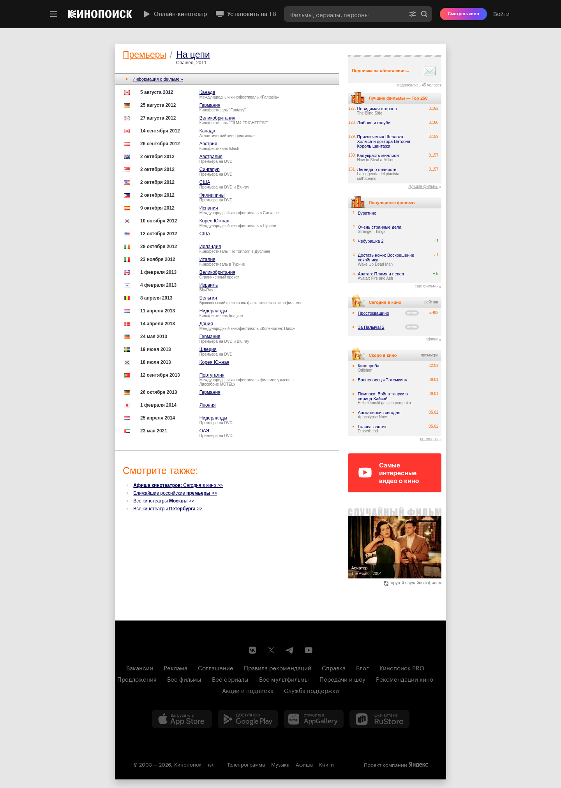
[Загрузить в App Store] (182, 719)
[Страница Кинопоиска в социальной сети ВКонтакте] (252, 650)
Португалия (211, 375)
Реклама (175, 667)
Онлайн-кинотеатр (174, 14)
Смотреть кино (463, 13)
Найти (424, 14)
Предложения (137, 678)
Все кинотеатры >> (163, 501)
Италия (207, 259)
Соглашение (215, 667)
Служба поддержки (311, 690)
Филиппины (211, 195)
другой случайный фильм (413, 582)
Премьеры (144, 54)
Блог (362, 667)
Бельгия (208, 298)
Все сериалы (230, 678)
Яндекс (418, 764)
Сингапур (209, 169)
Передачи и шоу (342, 678)
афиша (431, 339)
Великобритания (217, 118)
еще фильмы (426, 286)
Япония (207, 405)
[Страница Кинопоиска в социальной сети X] (271, 650)
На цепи (193, 54)
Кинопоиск (187, 764)
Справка (334, 667)
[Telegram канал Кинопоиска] (290, 650)
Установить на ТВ (245, 14)
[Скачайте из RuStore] (379, 719)
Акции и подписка (247, 690)
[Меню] (53, 14)
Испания (208, 208)
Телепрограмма (246, 764)
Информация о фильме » (157, 79)
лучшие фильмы (423, 186)
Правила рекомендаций (277, 667)
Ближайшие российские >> (175, 493)
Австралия (210, 156)
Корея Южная (214, 221)
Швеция (208, 349)
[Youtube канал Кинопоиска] (308, 650)
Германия (210, 105)
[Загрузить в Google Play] (248, 719)
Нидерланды (213, 311)
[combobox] (344, 14)
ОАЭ (204, 431)
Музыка (280, 764)
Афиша (304, 764)
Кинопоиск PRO (401, 667)
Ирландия (210, 246)
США (204, 182)
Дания (206, 323)
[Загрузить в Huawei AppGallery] (314, 719)
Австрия (208, 143)
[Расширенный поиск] (412, 14)
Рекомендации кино (404, 678)
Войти (501, 14)
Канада (207, 92)
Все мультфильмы (284, 678)
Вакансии (139, 667)
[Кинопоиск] (100, 14)
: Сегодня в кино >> (178, 485)
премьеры (429, 439)
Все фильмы (184, 678)
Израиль (208, 285)
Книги (326, 764)
